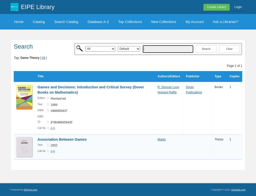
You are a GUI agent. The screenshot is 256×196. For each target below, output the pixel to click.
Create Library (216, 7)
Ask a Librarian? (225, 22)
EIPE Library (38, 7)
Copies (235, 76)
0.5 (52, 128)
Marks (162, 139)
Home (19, 22)
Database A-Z (98, 22)
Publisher (193, 76)
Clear (229, 48)
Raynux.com (30, 189)
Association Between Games (62, 139)
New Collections (163, 22)
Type (217, 76)
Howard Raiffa (167, 92)
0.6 (52, 151)
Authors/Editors (169, 76)
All (43, 58)
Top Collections (130, 22)
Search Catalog (66, 22)
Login (238, 7)
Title (41, 76)
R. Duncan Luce (168, 87)
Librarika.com (238, 189)
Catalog (39, 22)
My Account (195, 22)
